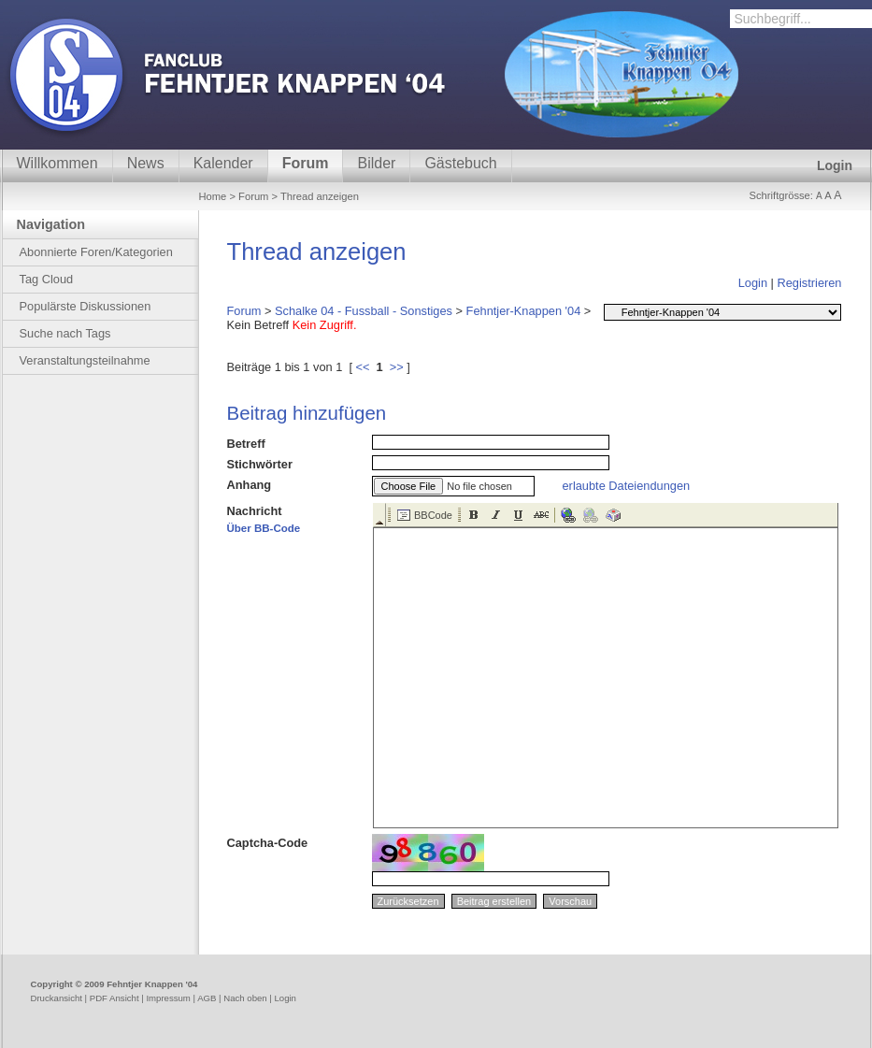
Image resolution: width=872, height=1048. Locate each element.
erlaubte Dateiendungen (627, 486)
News (145, 163)
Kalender (223, 163)
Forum (305, 163)
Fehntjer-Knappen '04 (523, 311)
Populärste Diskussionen (85, 306)
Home (213, 196)
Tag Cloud (47, 279)
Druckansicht (56, 998)
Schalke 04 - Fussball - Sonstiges (363, 311)
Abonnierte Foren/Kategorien (96, 252)
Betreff (246, 444)
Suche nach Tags (65, 333)
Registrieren (810, 283)
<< (363, 367)
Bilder (376, 163)
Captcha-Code (267, 843)
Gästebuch (460, 163)
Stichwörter (260, 464)
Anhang (249, 485)
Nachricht (264, 519)
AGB (206, 998)
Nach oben (244, 998)
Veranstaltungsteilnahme (85, 360)
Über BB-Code (264, 528)
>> (397, 367)
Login (834, 165)
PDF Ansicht (114, 998)
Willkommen (57, 163)
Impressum (168, 998)
